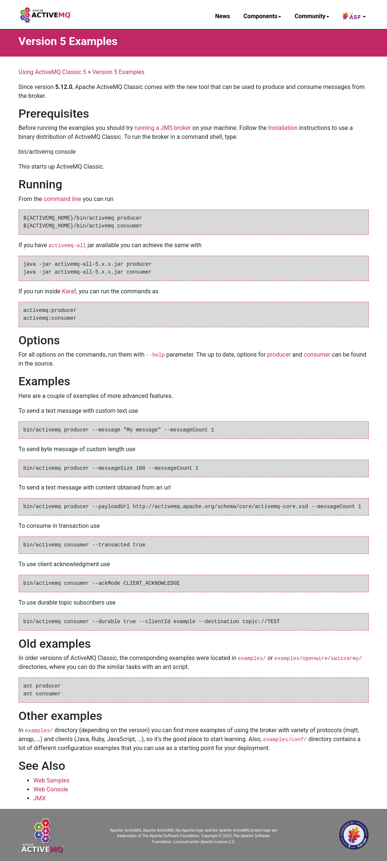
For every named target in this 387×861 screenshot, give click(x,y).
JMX (40, 798)
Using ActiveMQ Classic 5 (52, 72)
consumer (317, 354)
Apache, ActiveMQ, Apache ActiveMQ (142, 830)
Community (312, 16)
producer (279, 354)
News (222, 16)
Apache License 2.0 (217, 841)
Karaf (69, 291)
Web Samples (52, 780)
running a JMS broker (162, 127)
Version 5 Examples (118, 72)
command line (62, 199)
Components (262, 16)
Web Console (51, 789)
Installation (283, 127)
